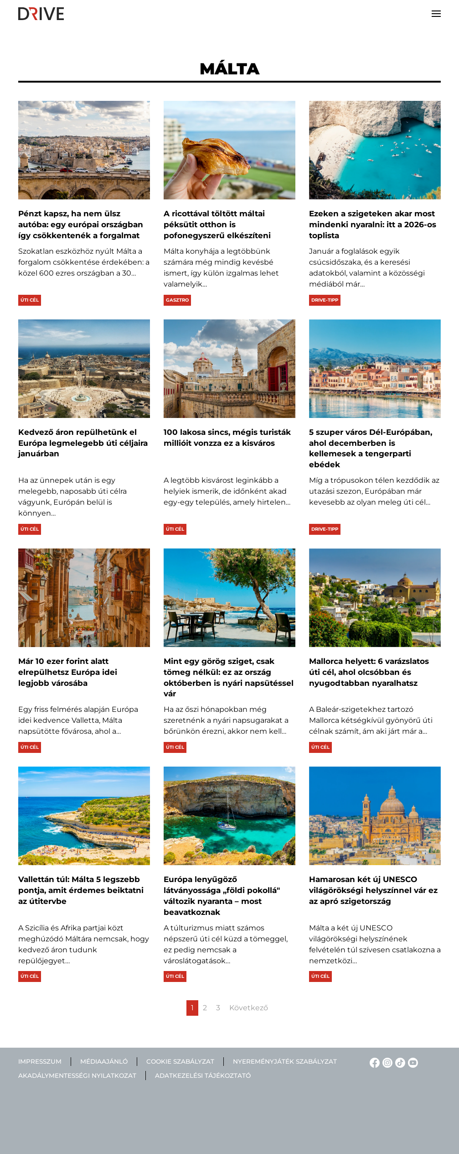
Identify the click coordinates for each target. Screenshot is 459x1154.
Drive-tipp (324, 300)
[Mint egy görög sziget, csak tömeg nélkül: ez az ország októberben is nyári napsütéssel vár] (229, 597)
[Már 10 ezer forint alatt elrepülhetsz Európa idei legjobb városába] (84, 597)
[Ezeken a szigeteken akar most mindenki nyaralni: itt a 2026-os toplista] (375, 150)
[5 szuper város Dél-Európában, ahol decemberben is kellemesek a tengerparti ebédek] (375, 368)
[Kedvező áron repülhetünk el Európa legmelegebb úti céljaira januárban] (84, 368)
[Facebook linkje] (373, 1062)
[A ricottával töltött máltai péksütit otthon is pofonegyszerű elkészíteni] (229, 150)
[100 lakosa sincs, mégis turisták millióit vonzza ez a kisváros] (229, 368)
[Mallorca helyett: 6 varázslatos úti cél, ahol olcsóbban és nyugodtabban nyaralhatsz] (375, 597)
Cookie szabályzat (180, 1061)
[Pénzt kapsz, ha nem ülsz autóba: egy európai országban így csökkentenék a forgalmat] (84, 150)
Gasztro (177, 300)
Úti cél (30, 300)
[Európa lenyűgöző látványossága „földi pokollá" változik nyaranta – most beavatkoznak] (229, 816)
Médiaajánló (104, 1061)
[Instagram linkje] (386, 1062)
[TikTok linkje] (398, 1062)
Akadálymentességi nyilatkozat (77, 1075)
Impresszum (40, 1061)
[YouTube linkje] (411, 1062)
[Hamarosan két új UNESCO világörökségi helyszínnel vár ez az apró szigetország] (375, 816)
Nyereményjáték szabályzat (285, 1061)
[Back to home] (41, 13)
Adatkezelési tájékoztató (203, 1075)
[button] (436, 13)
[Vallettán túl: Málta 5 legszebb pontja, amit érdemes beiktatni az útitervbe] (84, 816)
